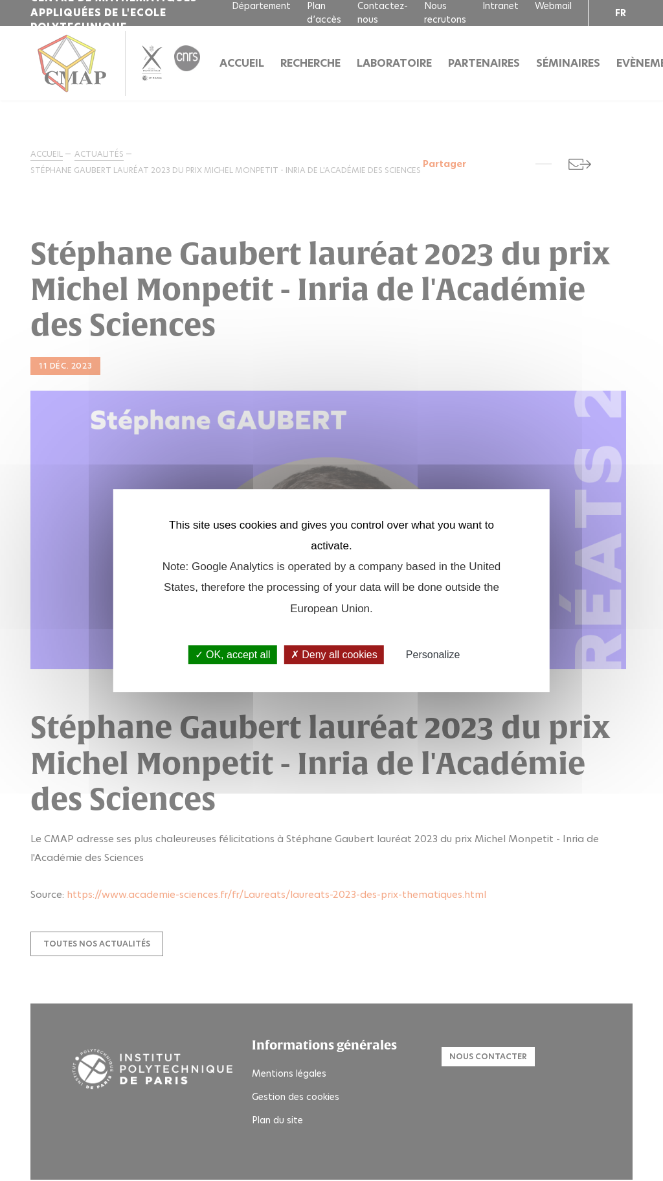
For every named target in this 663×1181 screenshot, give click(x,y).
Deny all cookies (334, 654)
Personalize (433, 654)
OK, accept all (233, 654)
